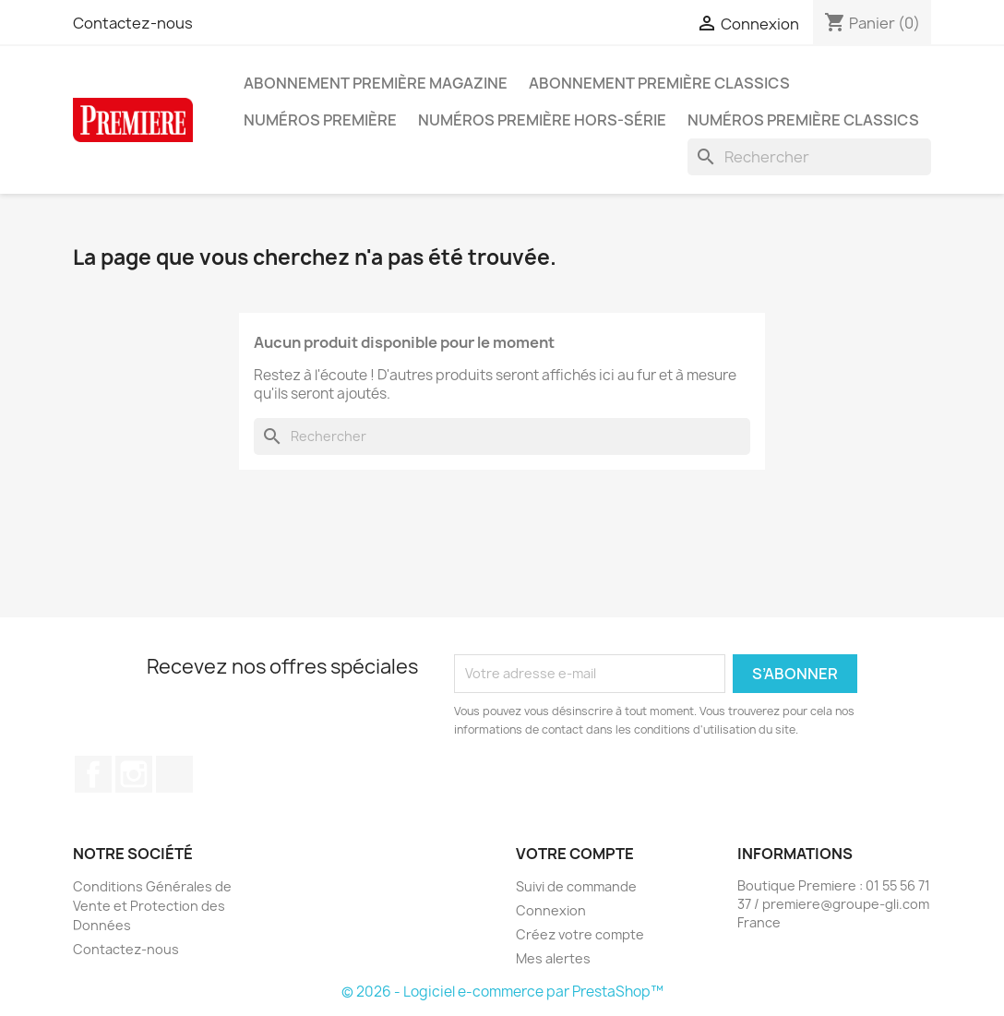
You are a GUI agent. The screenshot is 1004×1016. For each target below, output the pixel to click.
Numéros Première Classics (803, 120)
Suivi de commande (576, 886)
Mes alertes (553, 958)
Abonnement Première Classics (659, 83)
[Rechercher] (809, 156)
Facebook (93, 774)
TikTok (174, 774)
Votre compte (575, 853)
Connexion (551, 910)
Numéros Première (320, 120)
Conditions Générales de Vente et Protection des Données (152, 906)
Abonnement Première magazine (376, 83)
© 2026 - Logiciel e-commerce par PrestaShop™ (502, 991)
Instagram (133, 774)
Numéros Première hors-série (542, 120)
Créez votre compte (580, 934)
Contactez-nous (133, 23)
